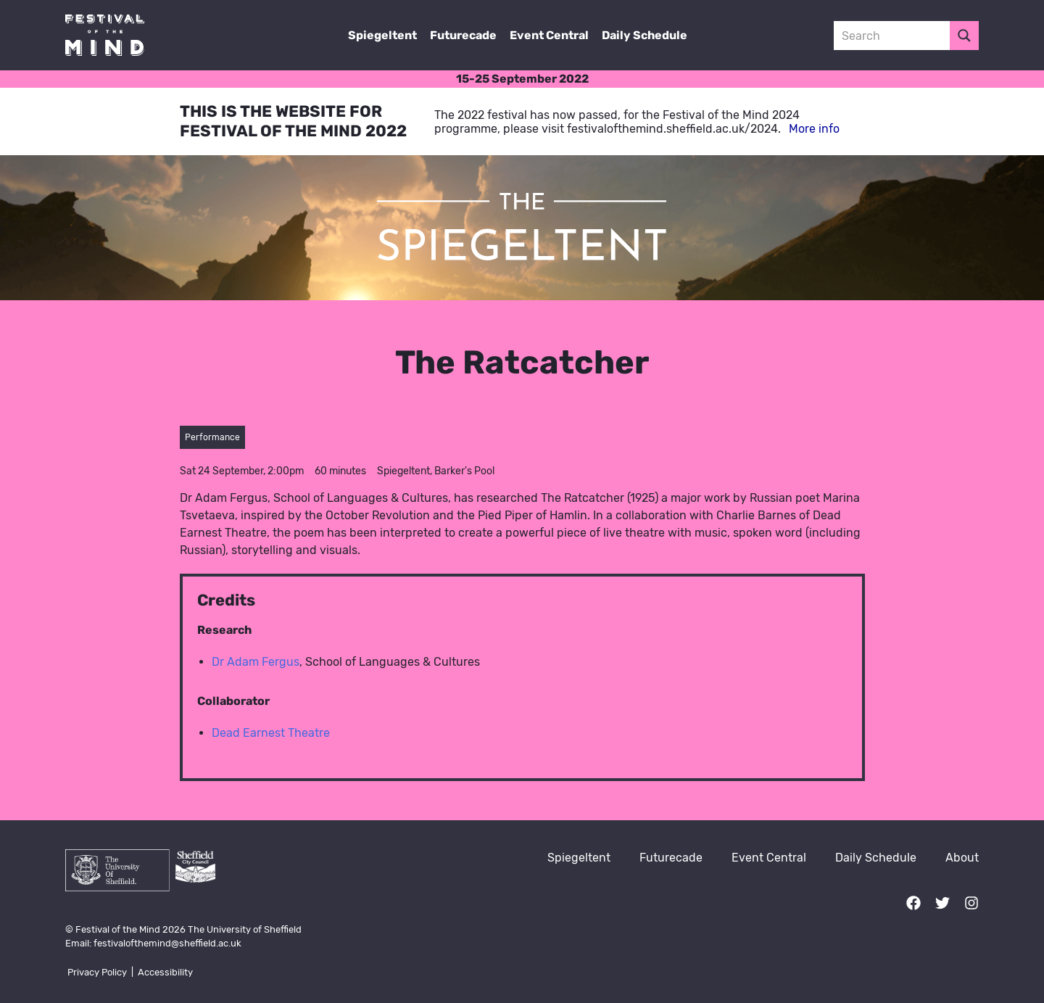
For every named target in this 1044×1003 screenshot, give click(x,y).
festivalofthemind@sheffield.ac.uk (167, 943)
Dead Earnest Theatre (271, 733)
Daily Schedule (644, 35)
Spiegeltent (382, 35)
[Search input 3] (892, 35)
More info (814, 129)
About (962, 857)
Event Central (549, 35)
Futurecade (463, 35)
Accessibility (165, 972)
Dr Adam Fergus (255, 662)
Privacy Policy (97, 972)
